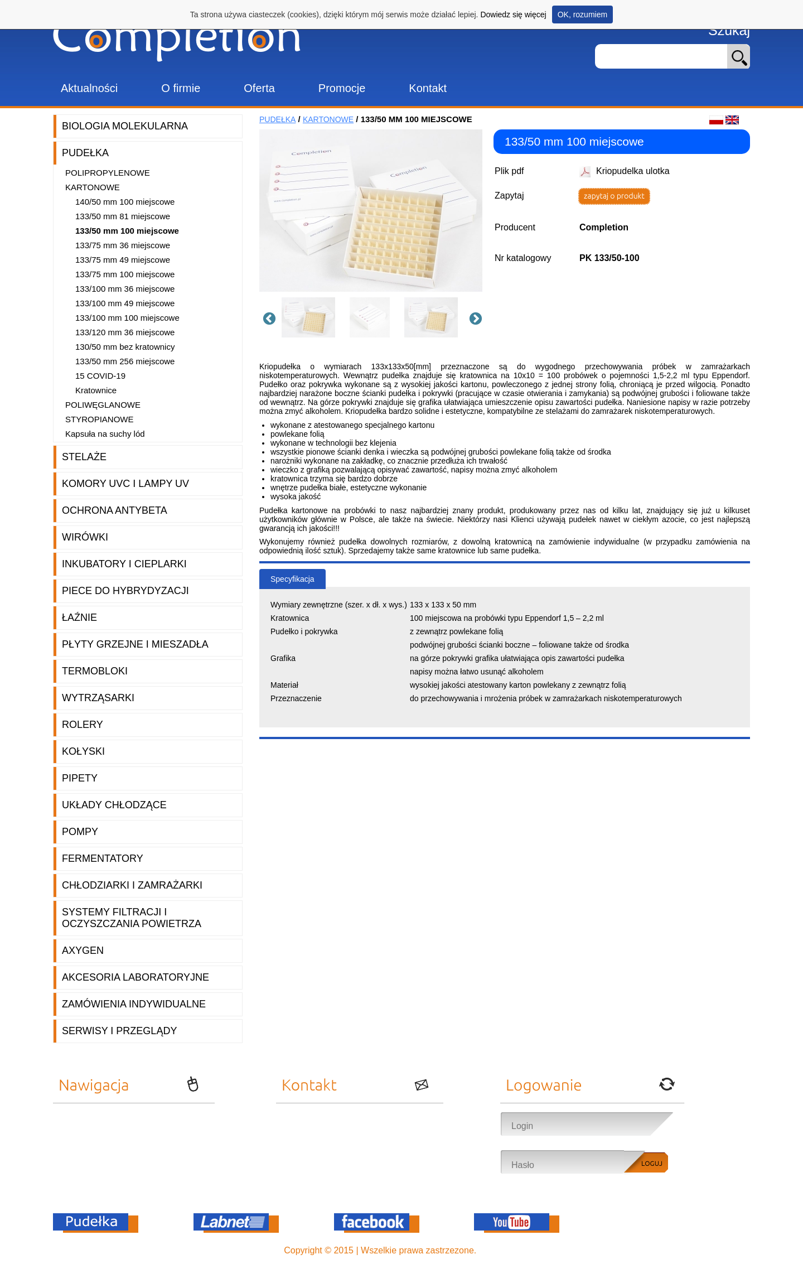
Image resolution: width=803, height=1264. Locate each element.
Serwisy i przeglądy (119, 1030)
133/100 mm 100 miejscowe (127, 317)
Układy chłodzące (114, 804)
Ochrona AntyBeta (114, 510)
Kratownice (96, 390)
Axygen (83, 950)
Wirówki (85, 537)
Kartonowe (92, 187)
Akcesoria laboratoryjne (135, 977)
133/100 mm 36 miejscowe (125, 288)
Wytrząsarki (98, 697)
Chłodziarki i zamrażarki (132, 885)
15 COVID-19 (100, 375)
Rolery (82, 724)
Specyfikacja (292, 579)
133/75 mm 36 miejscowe (122, 245)
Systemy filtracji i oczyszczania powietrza (131, 917)
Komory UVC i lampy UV (125, 483)
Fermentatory (102, 858)
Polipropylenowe (107, 172)
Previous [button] (267, 317)
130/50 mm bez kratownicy (125, 346)
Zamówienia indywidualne (134, 1004)
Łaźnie (79, 617)
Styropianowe (99, 419)
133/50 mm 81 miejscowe (122, 216)
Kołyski (83, 751)
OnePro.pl (499, 1250)
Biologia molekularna (125, 126)
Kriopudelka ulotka (633, 171)
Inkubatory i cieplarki (124, 564)
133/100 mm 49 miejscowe (125, 303)
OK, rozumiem (582, 14)
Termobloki (95, 671)
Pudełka (85, 152)
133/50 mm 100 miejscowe (127, 230)
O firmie (180, 88)
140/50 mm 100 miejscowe (125, 201)
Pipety (80, 778)
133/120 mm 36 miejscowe (125, 332)
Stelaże (84, 456)
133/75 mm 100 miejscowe (125, 274)
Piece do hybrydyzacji (125, 590)
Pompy (80, 831)
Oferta (259, 88)
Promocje (341, 88)
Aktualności (89, 88)
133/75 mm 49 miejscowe (122, 259)
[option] (312, 317)
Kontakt (428, 88)
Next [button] (474, 317)
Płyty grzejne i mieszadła (135, 644)
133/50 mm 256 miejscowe (125, 361)
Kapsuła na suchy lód (105, 433)
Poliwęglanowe (103, 404)
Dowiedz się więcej (513, 14)
